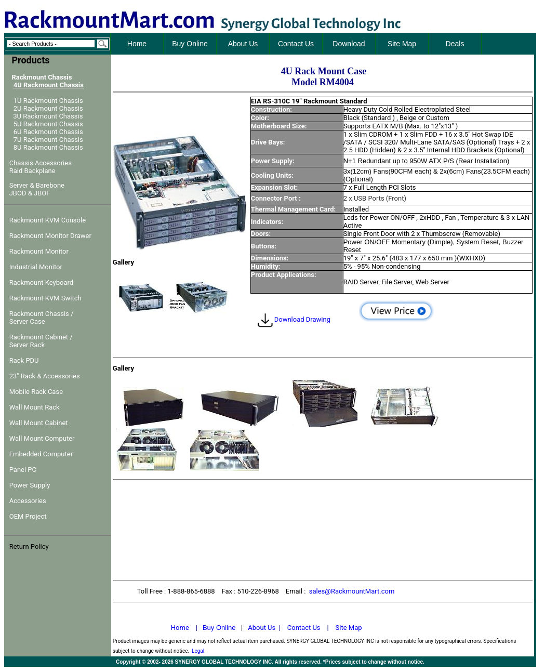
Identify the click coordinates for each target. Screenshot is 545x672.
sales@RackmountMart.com (352, 591)
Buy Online (219, 627)
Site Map (349, 627)
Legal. (199, 651)
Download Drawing (293, 319)
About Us (261, 627)
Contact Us (304, 627)
